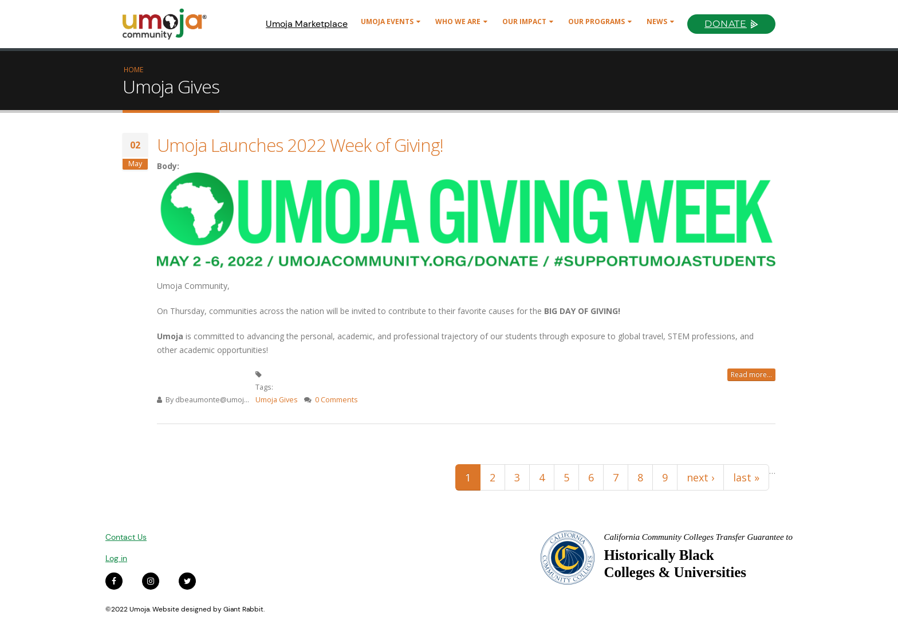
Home (133, 69)
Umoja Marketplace (307, 24)
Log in (116, 558)
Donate (725, 23)
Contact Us (126, 537)
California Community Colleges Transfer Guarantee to (698, 537)
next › (700, 477)
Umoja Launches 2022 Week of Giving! (300, 145)
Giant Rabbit (243, 609)
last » (746, 477)
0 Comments (336, 400)
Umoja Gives (276, 400)
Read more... (751, 374)
